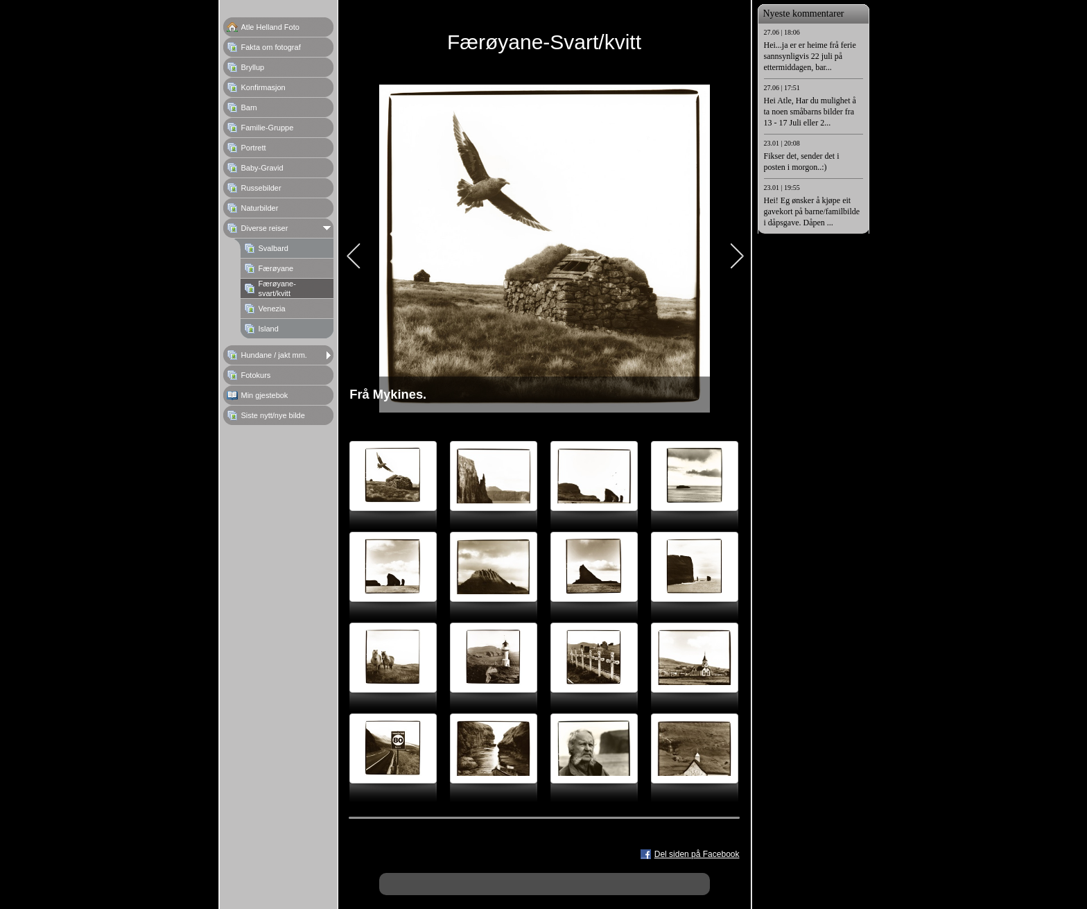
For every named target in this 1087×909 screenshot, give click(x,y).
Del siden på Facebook (697, 854)
